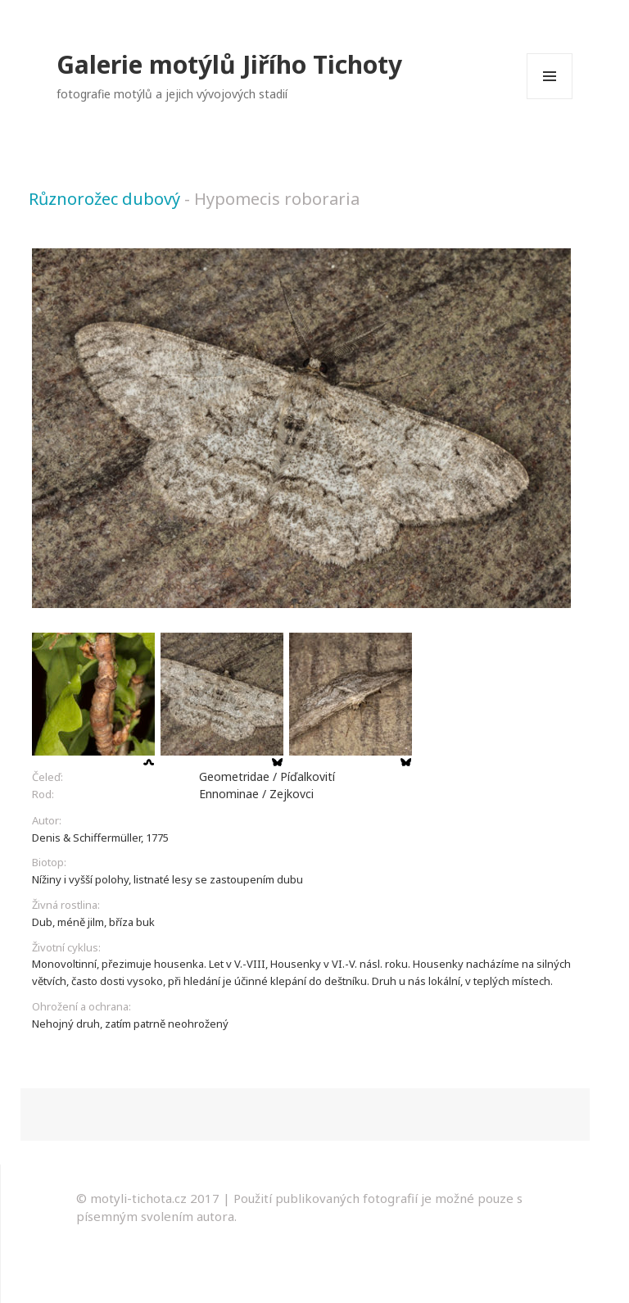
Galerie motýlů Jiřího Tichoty (229, 64)
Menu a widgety (549, 98)
